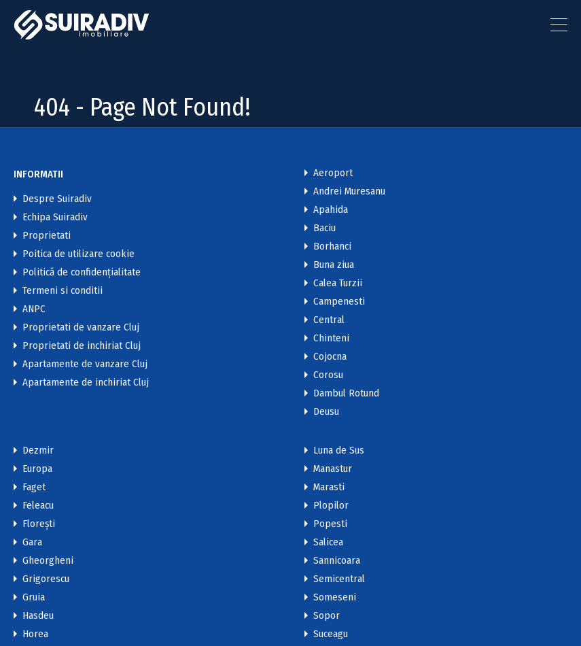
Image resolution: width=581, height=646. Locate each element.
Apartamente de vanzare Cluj (84, 364)
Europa (37, 469)
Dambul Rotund (346, 393)
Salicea (328, 542)
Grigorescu (45, 579)
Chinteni (331, 338)
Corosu (328, 375)
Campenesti (339, 301)
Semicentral (339, 579)
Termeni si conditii (62, 291)
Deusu (326, 412)
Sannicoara (336, 561)
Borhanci (332, 246)
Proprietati (46, 236)
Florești (38, 524)
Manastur (332, 469)
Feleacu (38, 505)
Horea (35, 634)
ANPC (34, 309)
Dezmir (38, 450)
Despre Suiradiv (57, 199)
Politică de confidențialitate (81, 272)
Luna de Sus (338, 450)
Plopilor (331, 505)
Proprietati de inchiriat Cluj (81, 346)
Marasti (329, 487)
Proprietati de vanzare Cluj (80, 327)
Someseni (334, 597)
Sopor (326, 616)
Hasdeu (38, 616)
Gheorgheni (47, 561)
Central (329, 320)
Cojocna (330, 357)
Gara (32, 542)
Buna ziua (333, 265)
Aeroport (333, 173)
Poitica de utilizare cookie (78, 254)
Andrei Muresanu (349, 191)
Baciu (324, 228)
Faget (34, 487)
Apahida (330, 210)
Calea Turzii (337, 283)
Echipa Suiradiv (55, 217)
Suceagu (330, 634)
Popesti (330, 524)
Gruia (33, 597)
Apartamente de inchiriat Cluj (85, 382)
